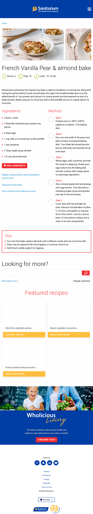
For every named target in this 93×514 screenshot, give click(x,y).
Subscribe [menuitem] (46, 483)
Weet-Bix (20, 335)
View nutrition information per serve (19, 191)
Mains (53, 335)
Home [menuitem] (4, 23)
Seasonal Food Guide (12, 185)
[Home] (46, 9)
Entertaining (63, 335)
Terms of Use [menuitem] (46, 487)
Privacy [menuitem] (46, 479)
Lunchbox (10, 335)
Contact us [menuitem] (46, 475)
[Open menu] (89, 9)
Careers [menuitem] (46, 471)
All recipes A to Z (10, 281)
